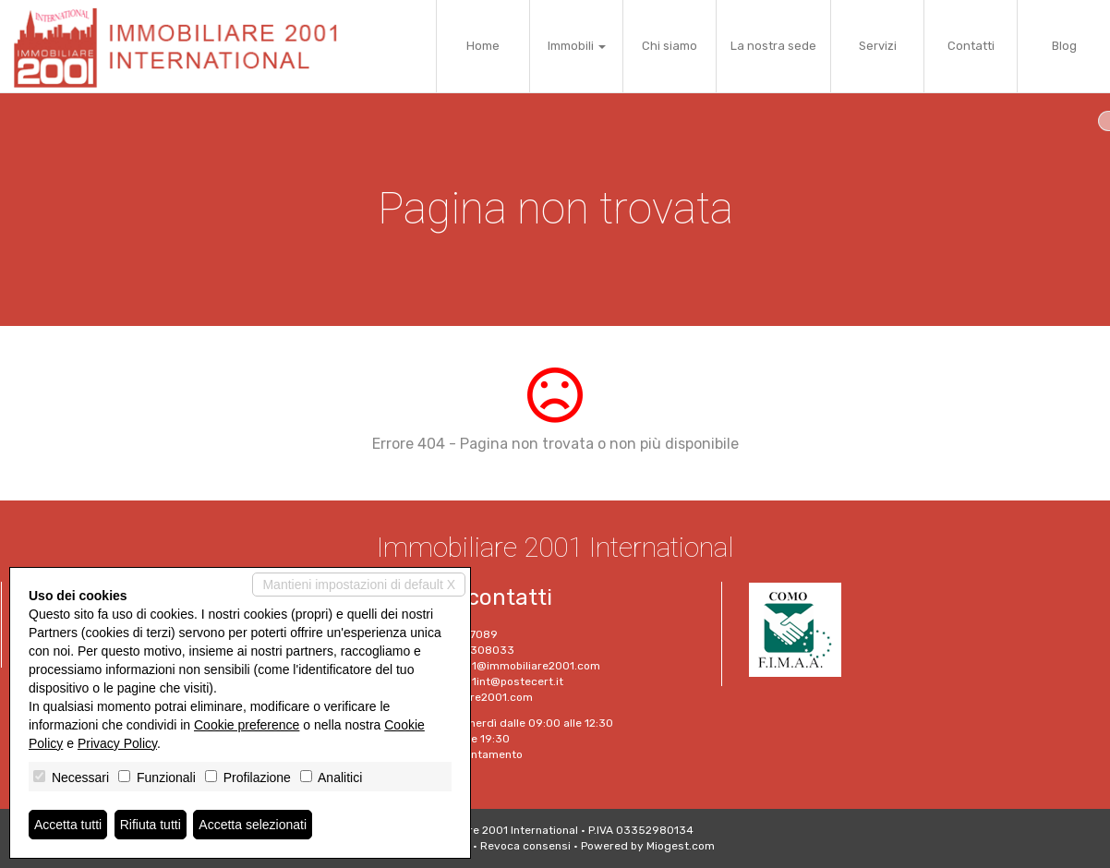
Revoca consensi (525, 845)
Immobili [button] (577, 46)
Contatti (971, 46)
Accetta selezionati (253, 824)
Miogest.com (680, 845)
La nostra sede (773, 46)
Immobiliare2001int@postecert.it (476, 681)
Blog (1064, 46)
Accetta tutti (68, 824)
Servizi (878, 46)
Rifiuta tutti (150, 824)
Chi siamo (669, 46)
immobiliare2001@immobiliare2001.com (494, 665)
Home (483, 46)
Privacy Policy (117, 743)
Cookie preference (246, 724)
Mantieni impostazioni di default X (358, 584)
